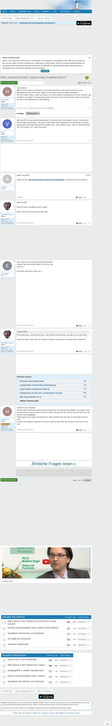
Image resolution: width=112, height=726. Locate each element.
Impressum (28, 713)
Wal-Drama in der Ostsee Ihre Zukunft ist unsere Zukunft (36, 665)
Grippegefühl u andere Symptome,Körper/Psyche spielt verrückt (40, 670)
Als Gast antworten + (9, 83)
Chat (54, 11)
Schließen (45, 71)
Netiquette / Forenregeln (66, 713)
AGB (56, 713)
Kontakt (15, 713)
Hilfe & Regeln (65, 11)
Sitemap (77, 713)
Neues (13, 11)
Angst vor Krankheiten (44, 691)
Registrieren (75, 15)
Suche (36, 11)
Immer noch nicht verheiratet (22, 659)
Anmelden (86, 15)
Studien (76, 11)
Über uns (21, 713)
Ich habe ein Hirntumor (19, 638)
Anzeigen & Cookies (48, 713)
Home (4, 11)
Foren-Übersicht (7, 691)
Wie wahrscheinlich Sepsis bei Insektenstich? (34, 77)
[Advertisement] (54, 446)
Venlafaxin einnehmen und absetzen (26, 633)
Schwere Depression (18, 644)
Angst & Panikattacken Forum (24, 691)
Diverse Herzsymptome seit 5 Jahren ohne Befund (33, 627)
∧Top (107, 723)
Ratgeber (46, 11)
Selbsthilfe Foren (25, 11)
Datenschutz (36, 713)
